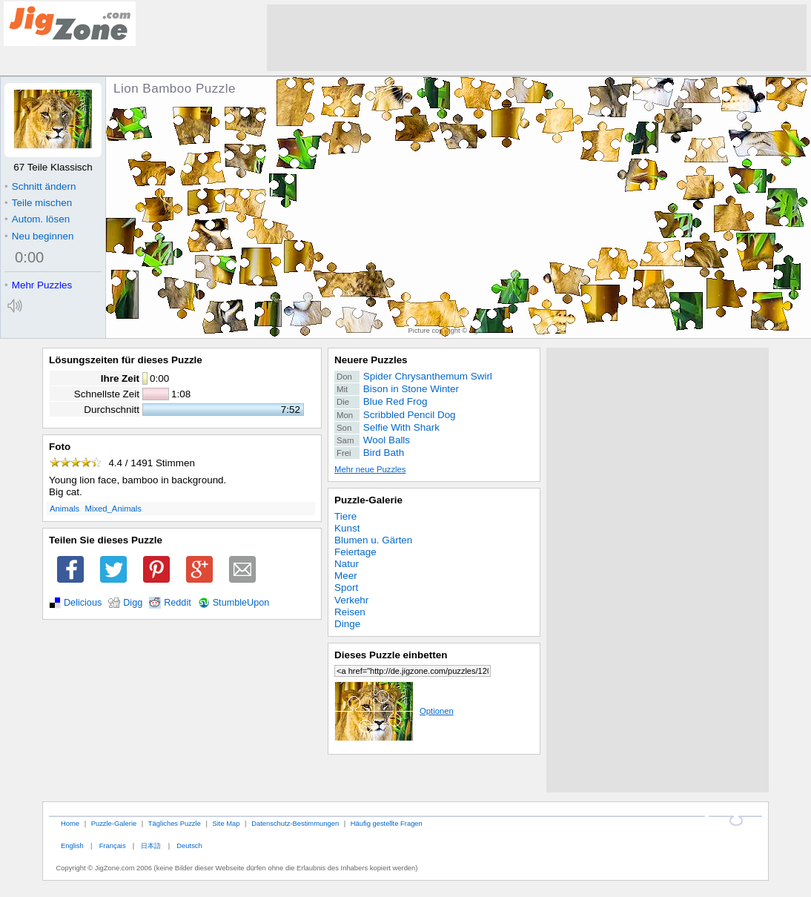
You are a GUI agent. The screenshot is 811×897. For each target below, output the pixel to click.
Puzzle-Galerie (368, 500)
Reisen (349, 612)
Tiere (345, 516)
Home (70, 823)
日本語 (151, 845)
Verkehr (351, 600)
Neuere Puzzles (371, 359)
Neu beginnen (38, 236)
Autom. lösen (37, 219)
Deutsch (189, 845)
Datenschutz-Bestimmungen (295, 823)
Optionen (394, 710)
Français (112, 845)
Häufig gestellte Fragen (387, 823)
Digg (132, 603)
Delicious (83, 603)
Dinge (347, 623)
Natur (346, 563)
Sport (346, 587)
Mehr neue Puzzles (370, 469)
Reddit (177, 603)
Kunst (347, 528)
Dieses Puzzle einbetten (390, 655)
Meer (345, 575)
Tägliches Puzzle (174, 823)
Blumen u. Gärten (373, 540)
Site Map (225, 823)
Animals (64, 508)
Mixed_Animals (113, 508)
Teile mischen (38, 202)
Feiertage (355, 551)
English (72, 845)
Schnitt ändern (40, 186)
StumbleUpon (241, 603)
